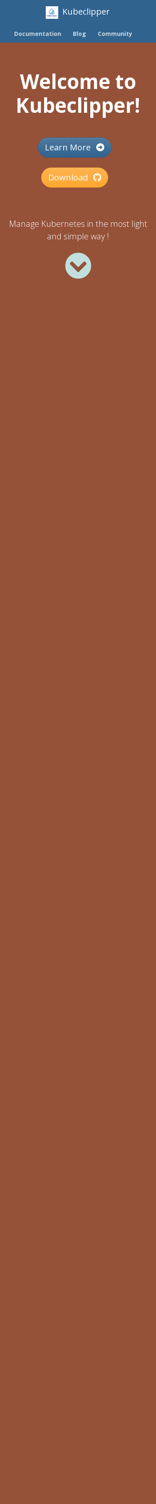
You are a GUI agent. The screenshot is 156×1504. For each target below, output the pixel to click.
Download (74, 177)
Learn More (74, 147)
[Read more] (78, 265)
